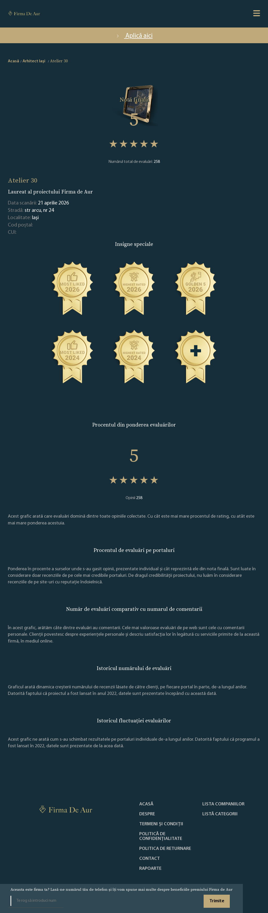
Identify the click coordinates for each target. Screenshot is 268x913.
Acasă (146, 804)
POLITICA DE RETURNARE (165, 848)
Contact (149, 858)
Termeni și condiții (161, 824)
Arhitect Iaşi (34, 61)
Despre (147, 814)
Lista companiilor (223, 804)
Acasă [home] (13, 61)
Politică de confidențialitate (160, 836)
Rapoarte (150, 868)
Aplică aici (134, 36)
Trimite (216, 901)
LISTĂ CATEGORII (220, 814)
